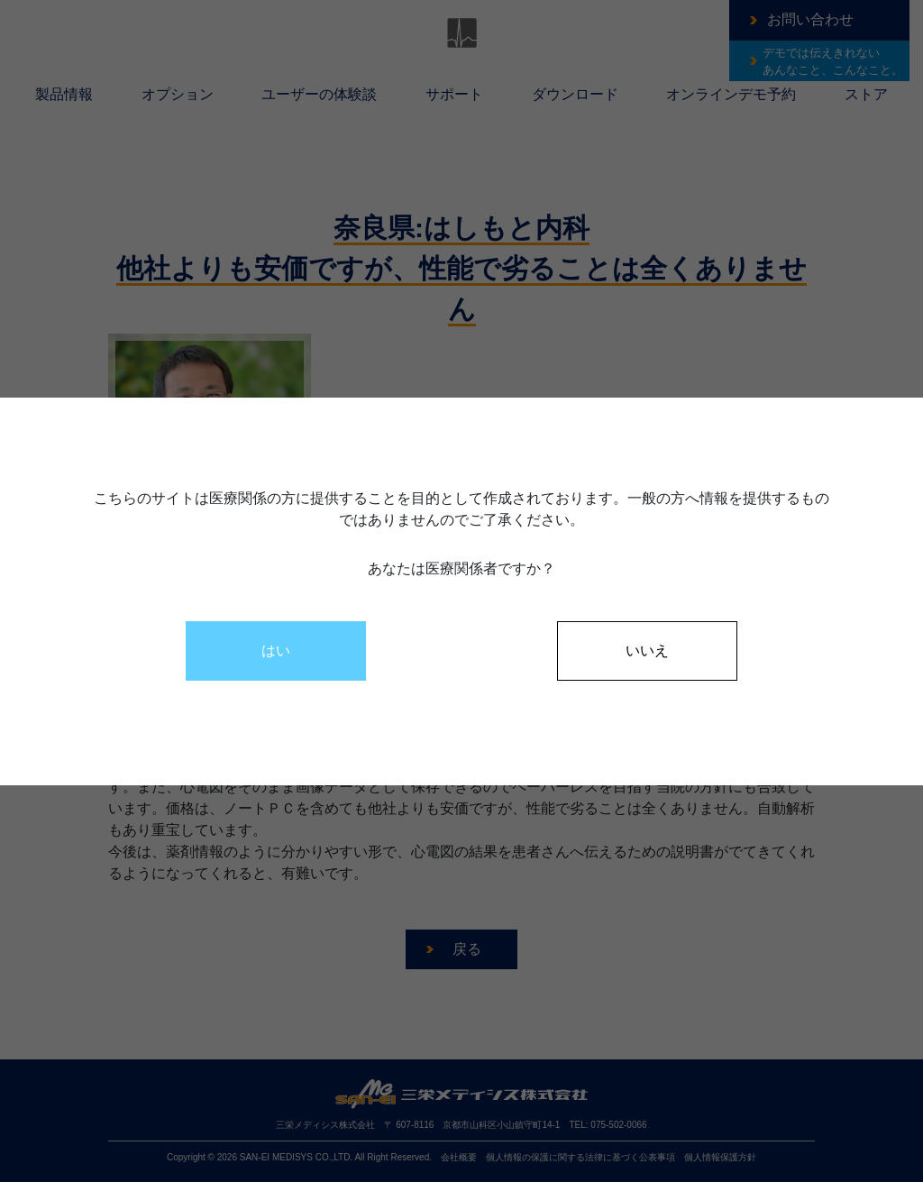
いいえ (647, 650)
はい (275, 650)
